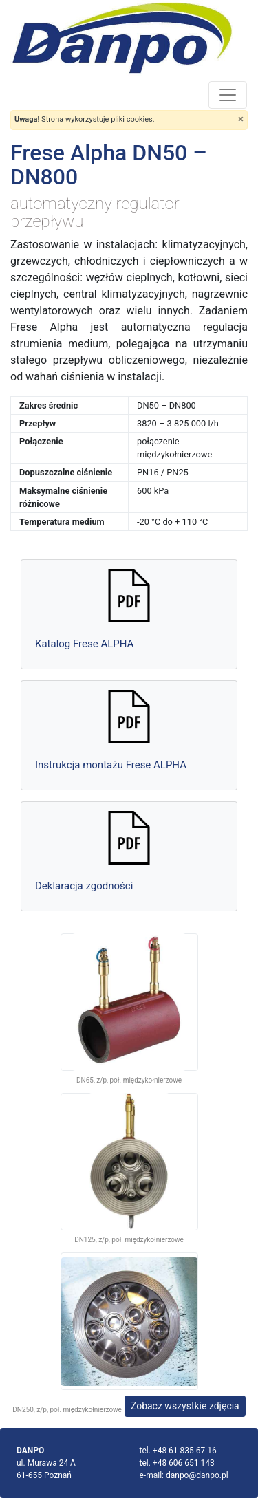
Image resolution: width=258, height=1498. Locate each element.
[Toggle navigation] (227, 95)
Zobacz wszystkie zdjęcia (185, 1405)
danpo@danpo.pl (197, 1475)
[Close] (241, 119)
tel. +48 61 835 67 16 (178, 1450)
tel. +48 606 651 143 (177, 1463)
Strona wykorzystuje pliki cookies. (84, 119)
